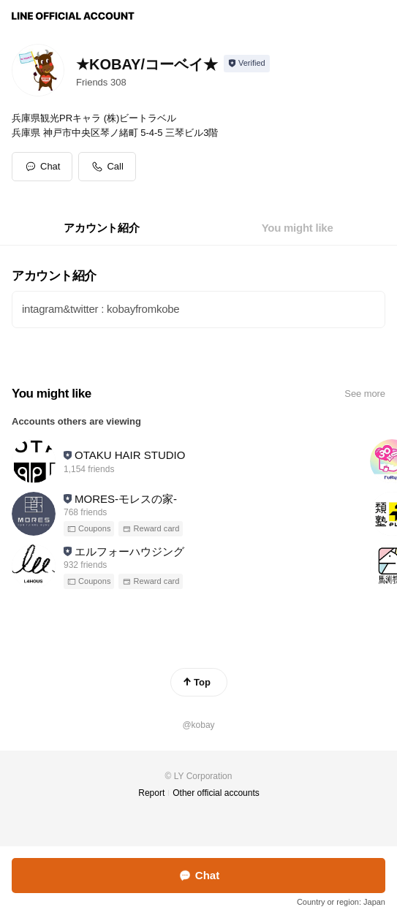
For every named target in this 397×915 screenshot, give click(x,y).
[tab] (101, 228)
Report (151, 793)
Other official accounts (216, 793)
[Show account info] (247, 63)
